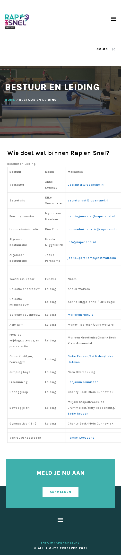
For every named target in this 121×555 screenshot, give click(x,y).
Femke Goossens (81, 437)
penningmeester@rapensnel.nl (91, 216)
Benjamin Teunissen (83, 382)
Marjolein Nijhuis (81, 314)
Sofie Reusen (78, 413)
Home (10, 100)
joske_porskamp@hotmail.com (92, 258)
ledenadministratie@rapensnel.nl (93, 229)
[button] (113, 18)
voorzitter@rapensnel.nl (86, 184)
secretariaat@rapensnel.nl (88, 200)
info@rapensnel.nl (82, 242)
